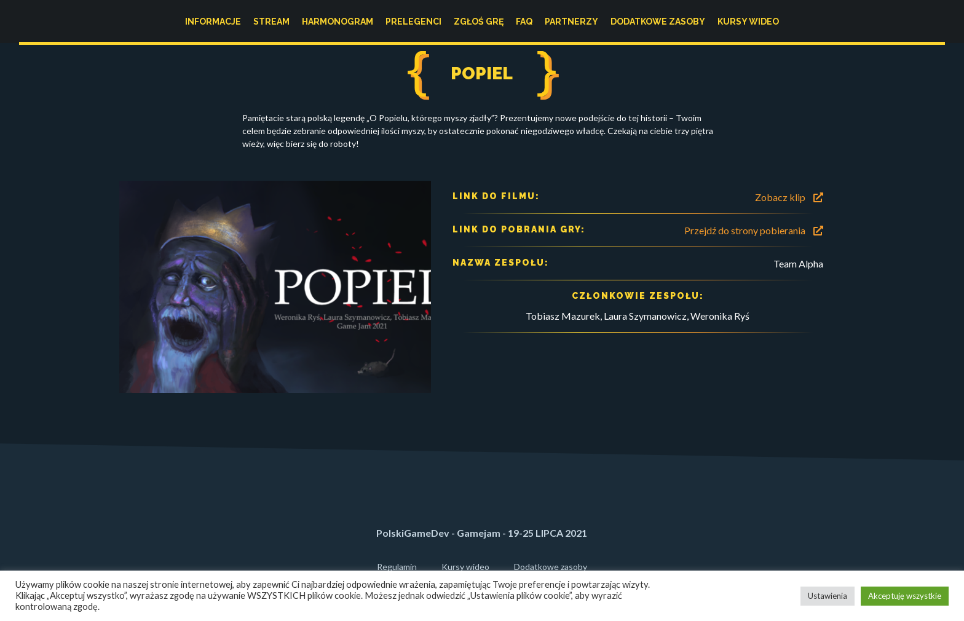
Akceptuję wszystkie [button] (904, 596)
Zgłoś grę (479, 21)
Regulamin (397, 566)
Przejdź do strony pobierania (753, 230)
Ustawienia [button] (827, 596)
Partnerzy (571, 21)
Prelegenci (413, 21)
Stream (271, 21)
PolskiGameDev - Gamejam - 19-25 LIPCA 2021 (481, 533)
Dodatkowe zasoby (657, 21)
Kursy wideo (748, 21)
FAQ (524, 21)
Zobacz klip (789, 197)
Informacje (213, 21)
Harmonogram (337, 21)
